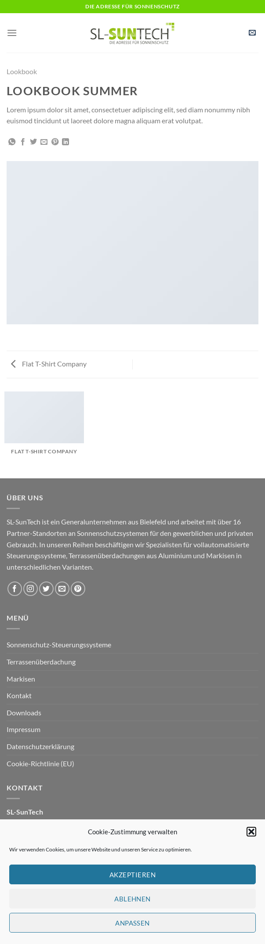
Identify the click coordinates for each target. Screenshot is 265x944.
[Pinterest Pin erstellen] (54, 142)
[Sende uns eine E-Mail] (62, 588)
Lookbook (22, 71)
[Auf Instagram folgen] (30, 588)
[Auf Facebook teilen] (22, 142)
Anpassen (132, 923)
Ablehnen (132, 899)
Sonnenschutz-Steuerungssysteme (59, 644)
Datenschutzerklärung (40, 746)
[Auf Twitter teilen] (33, 142)
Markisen (21, 679)
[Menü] (12, 32)
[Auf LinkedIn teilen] (65, 142)
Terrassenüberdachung (41, 661)
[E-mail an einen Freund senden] (43, 142)
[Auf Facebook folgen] (14, 588)
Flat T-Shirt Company (49, 363)
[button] (251, 831)
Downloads (24, 712)
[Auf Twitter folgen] (46, 588)
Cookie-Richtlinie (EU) (40, 763)
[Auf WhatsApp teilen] (11, 142)
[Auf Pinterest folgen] (78, 588)
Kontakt (19, 695)
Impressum (23, 729)
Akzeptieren (132, 875)
